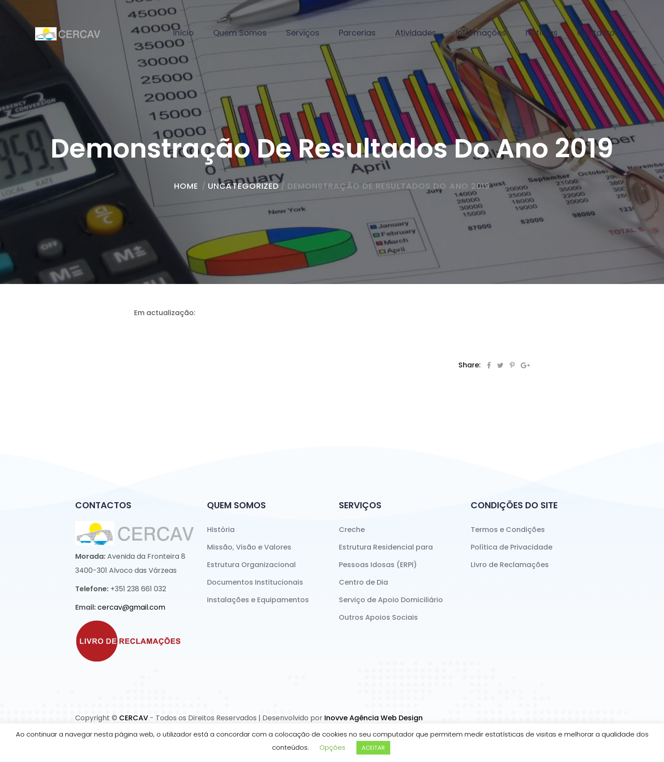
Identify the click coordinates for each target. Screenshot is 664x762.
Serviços (302, 32)
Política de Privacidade (511, 547)
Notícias (542, 32)
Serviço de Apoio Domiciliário (391, 600)
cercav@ (131, 607)
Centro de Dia (363, 582)
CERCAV (133, 718)
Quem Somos (240, 32)
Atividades (415, 32)
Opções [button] (332, 747)
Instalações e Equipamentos (258, 600)
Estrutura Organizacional (251, 565)
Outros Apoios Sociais (378, 617)
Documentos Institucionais (255, 582)
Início (183, 32)
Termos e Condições (508, 530)
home (186, 185)
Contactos (598, 32)
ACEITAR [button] (373, 748)
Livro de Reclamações (510, 565)
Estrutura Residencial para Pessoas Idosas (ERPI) (386, 556)
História (221, 530)
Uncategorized (243, 185)
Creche (352, 530)
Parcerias (357, 32)
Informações (481, 32)
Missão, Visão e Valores (249, 547)
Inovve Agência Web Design (373, 718)
